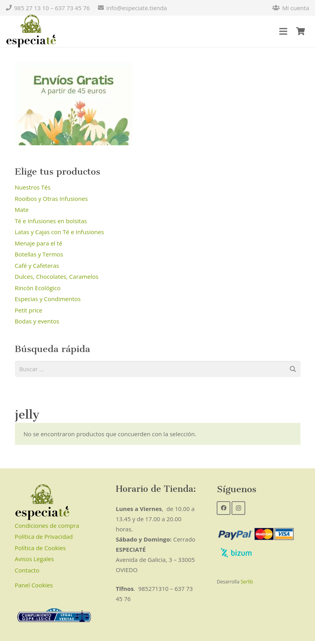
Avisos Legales (34, 559)
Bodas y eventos (37, 321)
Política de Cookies (40, 548)
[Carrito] (300, 31)
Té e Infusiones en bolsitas (51, 221)
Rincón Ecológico (38, 288)
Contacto (27, 570)
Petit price (29, 310)
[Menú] (283, 31)
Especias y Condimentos (48, 299)
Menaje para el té (38, 243)
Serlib (247, 582)
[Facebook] (223, 508)
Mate (22, 209)
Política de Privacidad (44, 537)
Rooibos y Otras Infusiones (51, 198)
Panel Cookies (34, 585)
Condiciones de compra (47, 526)
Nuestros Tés (33, 187)
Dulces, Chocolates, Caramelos (57, 276)
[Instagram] (238, 508)
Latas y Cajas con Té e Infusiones (59, 232)
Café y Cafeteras (37, 265)
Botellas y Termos (39, 254)
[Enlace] (31, 31)
